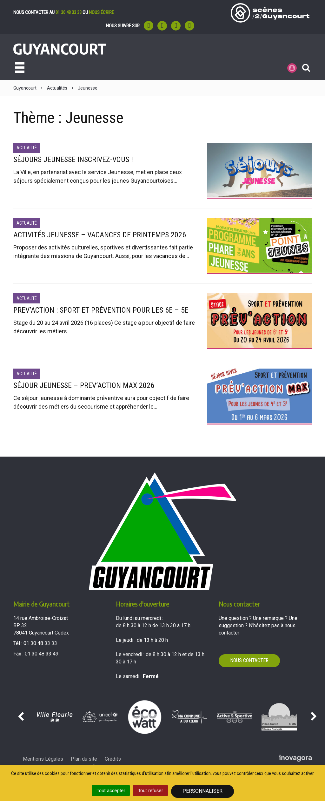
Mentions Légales (43, 759)
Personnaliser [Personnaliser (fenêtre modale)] (202, 791)
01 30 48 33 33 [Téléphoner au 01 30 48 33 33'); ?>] (40, 643)
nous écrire (101, 12)
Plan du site (84, 759)
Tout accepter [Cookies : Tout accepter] (110, 790)
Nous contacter (249, 660)
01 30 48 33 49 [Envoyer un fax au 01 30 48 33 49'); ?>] (41, 654)
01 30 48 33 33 (69, 12)
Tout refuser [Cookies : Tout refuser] (150, 790)
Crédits (113, 759)
